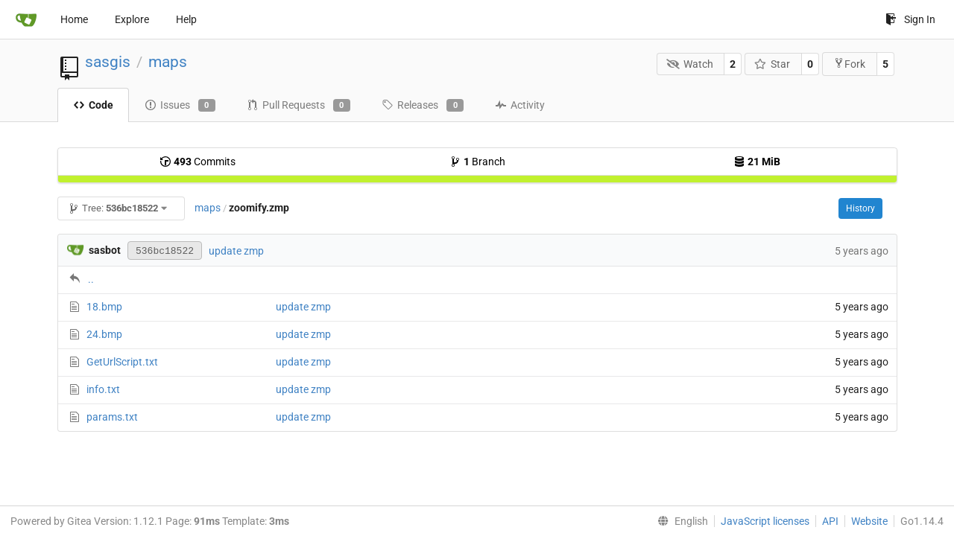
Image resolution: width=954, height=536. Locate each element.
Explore (132, 19)
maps (167, 62)
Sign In (910, 19)
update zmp (236, 251)
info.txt (103, 389)
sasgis (107, 62)
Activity (520, 105)
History (860, 208)
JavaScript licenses (765, 521)
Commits (197, 162)
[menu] (679, 521)
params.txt (112, 417)
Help (186, 19)
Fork (849, 63)
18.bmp (104, 307)
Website (869, 521)
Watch (689, 64)
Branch (477, 162)
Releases (423, 105)
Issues (180, 105)
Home (74, 19)
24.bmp (104, 334)
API (830, 521)
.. (91, 279)
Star (772, 64)
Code (93, 105)
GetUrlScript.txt (122, 362)
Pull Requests (298, 105)
